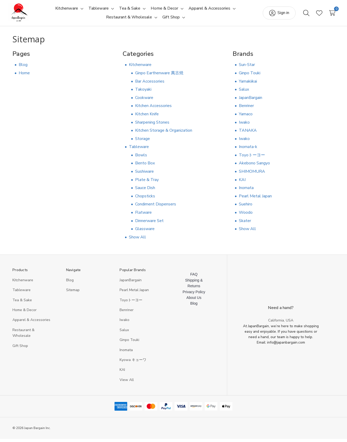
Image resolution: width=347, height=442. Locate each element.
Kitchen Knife (147, 117)
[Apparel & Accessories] (209, 10)
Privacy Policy (194, 295)
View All (127, 382)
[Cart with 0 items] (328, 14)
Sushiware (144, 174)
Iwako (244, 125)
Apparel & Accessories (31, 322)
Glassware (145, 232)
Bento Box (145, 166)
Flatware (143, 215)
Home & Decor (24, 313)
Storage (142, 142)
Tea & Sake (22, 303)
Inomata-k (248, 150)
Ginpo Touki (249, 76)
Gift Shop (20, 348)
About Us (194, 301)
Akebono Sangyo (254, 166)
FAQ (194, 277)
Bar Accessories (149, 84)
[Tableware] (98, 10)
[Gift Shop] (171, 19)
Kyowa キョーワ (133, 362)
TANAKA (248, 133)
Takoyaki (143, 92)
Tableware (139, 150)
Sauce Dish (145, 191)
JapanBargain (250, 101)
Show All (137, 240)
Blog (23, 68)
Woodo (246, 215)
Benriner (246, 109)
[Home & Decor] (164, 10)
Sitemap (73, 293)
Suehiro (245, 207)
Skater (245, 224)
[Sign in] (275, 14)
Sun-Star (247, 68)
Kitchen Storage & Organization (163, 133)
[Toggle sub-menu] (81, 10)
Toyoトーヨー (252, 158)
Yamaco (246, 117)
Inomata (246, 191)
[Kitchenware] (66, 10)
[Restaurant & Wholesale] (129, 19)
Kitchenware (140, 68)
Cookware (144, 101)
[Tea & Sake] (129, 10)
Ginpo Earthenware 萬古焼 (159, 76)
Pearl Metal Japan (255, 199)
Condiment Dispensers (155, 207)
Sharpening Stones (152, 125)
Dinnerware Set (149, 224)
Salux (244, 92)
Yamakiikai (248, 84)
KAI (242, 183)
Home (24, 76)
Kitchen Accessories (153, 109)
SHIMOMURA (252, 174)
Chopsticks (145, 199)
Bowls (141, 158)
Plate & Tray (147, 183)
